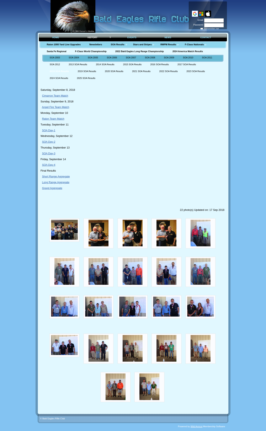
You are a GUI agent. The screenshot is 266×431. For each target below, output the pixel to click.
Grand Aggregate (52, 188)
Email (199, 20)
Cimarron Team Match (55, 95)
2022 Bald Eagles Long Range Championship (139, 51)
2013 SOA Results (78, 64)
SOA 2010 (188, 57)
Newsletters (95, 44)
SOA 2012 (55, 64)
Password (197, 24)
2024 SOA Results (59, 78)
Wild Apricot (196, 426)
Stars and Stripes (142, 44)
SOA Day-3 (48, 153)
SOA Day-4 (48, 164)
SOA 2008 (150, 57)
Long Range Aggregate (55, 182)
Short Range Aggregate (56, 176)
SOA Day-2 (48, 141)
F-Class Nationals (194, 44)
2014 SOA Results (105, 64)
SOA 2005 (93, 57)
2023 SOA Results (195, 71)
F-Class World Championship (90, 51)
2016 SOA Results (159, 64)
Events (132, 37)
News (167, 37)
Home (55, 37)
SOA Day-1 (48, 130)
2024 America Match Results (187, 51)
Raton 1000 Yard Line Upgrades (64, 44)
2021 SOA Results (141, 71)
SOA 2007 (131, 57)
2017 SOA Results (186, 64)
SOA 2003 (55, 57)
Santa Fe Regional (56, 51)
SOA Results (117, 44)
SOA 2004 (74, 57)
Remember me (211, 28)
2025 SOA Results (86, 78)
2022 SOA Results (168, 71)
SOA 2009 (169, 57)
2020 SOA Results (114, 71)
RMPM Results (168, 44)
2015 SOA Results (132, 64)
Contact (205, 37)
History (92, 37)
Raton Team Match (53, 118)
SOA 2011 (207, 57)
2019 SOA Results (87, 71)
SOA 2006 (112, 57)
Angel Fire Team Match (55, 107)
